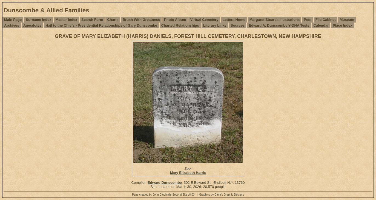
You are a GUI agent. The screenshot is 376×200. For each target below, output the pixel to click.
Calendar (321, 25)
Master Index (66, 20)
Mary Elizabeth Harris (188, 173)
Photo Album (175, 20)
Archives (11, 25)
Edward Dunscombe (165, 182)
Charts (112, 20)
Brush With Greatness (141, 20)
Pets (307, 20)
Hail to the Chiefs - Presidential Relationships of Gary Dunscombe (101, 25)
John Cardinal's (162, 194)
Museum (347, 20)
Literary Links (214, 25)
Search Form (92, 20)
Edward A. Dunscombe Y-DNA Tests (279, 25)
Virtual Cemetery (204, 20)
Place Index (342, 25)
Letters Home (234, 20)
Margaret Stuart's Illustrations (274, 20)
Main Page (13, 20)
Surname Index (38, 20)
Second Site (179, 194)
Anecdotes (32, 25)
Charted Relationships (180, 25)
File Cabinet (325, 20)
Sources (238, 25)
